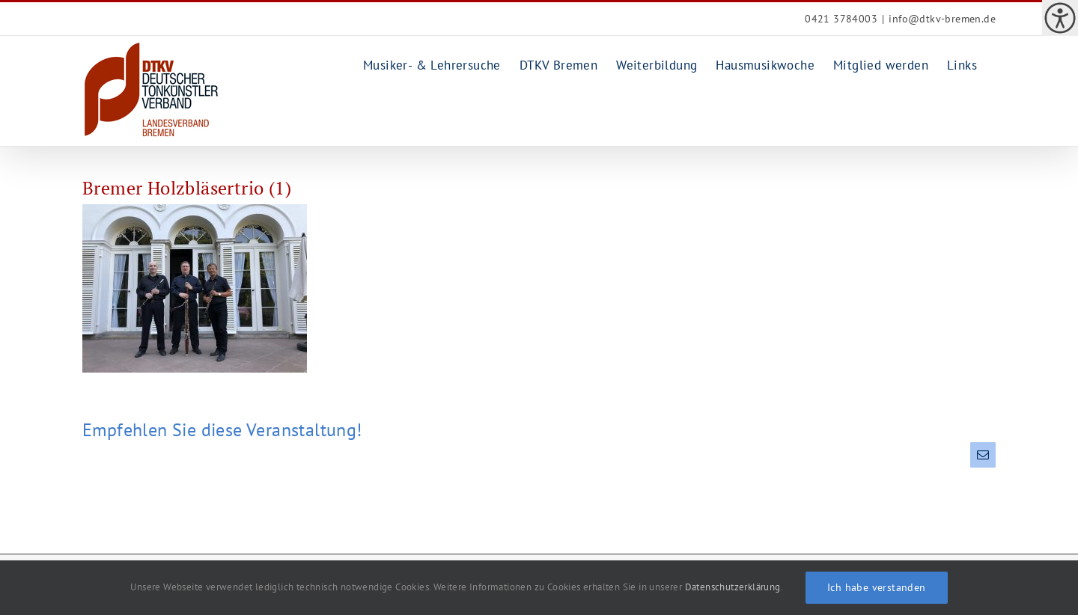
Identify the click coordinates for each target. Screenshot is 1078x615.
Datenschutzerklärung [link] (733, 587)
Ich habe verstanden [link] (876, 587)
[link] (1060, 18)
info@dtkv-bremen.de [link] (942, 18)
